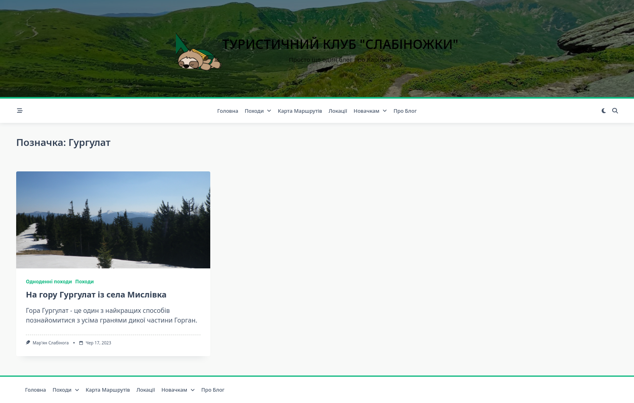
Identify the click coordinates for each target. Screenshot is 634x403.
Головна (227, 110)
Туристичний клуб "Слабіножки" (340, 44)
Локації (338, 110)
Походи (258, 110)
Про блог (405, 110)
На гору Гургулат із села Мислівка (96, 294)
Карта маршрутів (300, 110)
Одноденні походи (49, 281)
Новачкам (370, 110)
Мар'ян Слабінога (51, 343)
